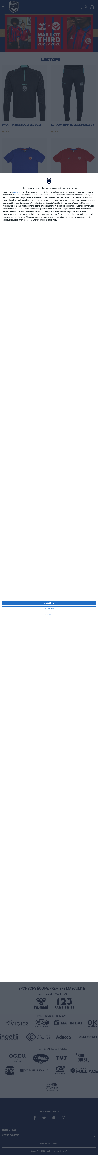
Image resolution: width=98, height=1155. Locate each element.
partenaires (18, 192)
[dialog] (49, 577)
